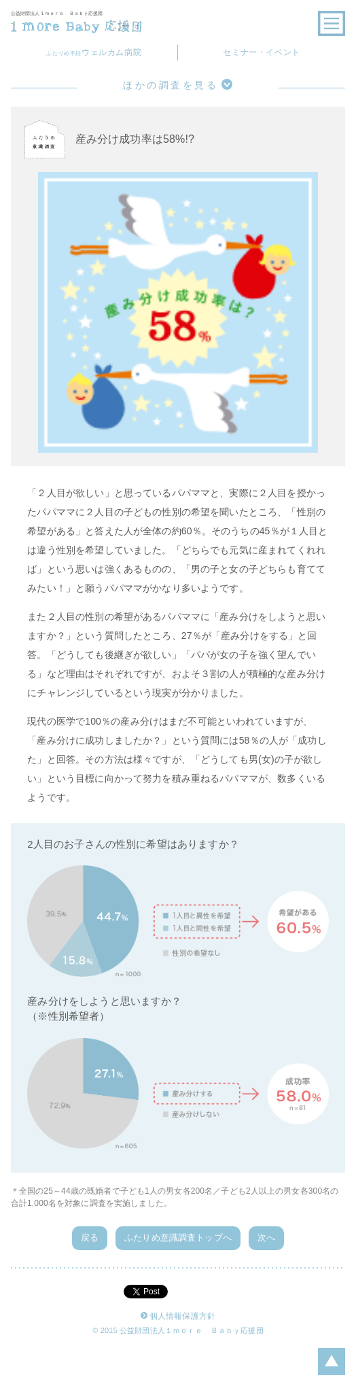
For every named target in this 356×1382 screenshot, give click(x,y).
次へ (266, 1237)
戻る (90, 1237)
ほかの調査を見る (177, 84)
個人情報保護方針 (178, 1316)
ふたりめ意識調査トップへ (178, 1237)
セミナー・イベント (261, 52)
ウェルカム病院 (93, 52)
